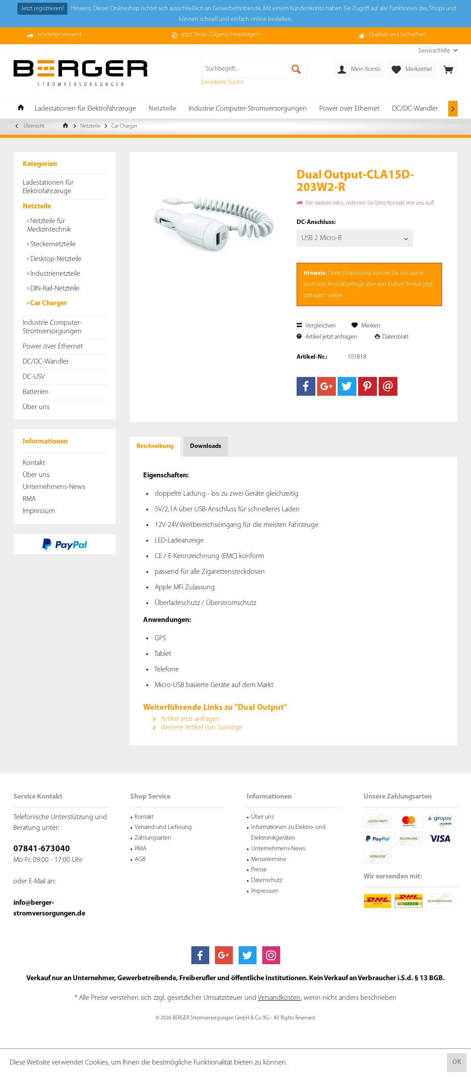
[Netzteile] (162, 109)
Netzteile (37, 206)
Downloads (205, 446)
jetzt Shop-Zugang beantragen (221, 34)
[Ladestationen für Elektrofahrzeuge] (85, 109)
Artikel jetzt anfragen (327, 337)
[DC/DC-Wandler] (415, 109)
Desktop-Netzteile (55, 259)
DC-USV (34, 377)
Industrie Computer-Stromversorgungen (52, 327)
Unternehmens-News (54, 487)
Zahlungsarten (153, 838)
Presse (259, 869)
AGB (140, 859)
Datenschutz (266, 880)
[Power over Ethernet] (349, 109)
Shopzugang (357, 273)
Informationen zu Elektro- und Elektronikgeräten (288, 832)
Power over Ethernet (53, 346)
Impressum (39, 511)
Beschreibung (155, 446)
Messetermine (268, 859)
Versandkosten (279, 998)
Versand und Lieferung (163, 827)
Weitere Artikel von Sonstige (198, 727)
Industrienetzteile (54, 274)
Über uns (36, 407)
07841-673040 (41, 849)
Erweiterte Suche (222, 82)
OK (456, 1062)
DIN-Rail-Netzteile (54, 288)
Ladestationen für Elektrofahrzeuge (48, 187)
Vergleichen (316, 326)
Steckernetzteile (52, 244)
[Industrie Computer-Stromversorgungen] (247, 109)
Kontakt (34, 463)
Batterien (36, 392)
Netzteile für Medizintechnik (49, 225)
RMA (29, 499)
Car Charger (48, 303)
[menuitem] (435, 51)
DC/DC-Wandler (46, 361)
